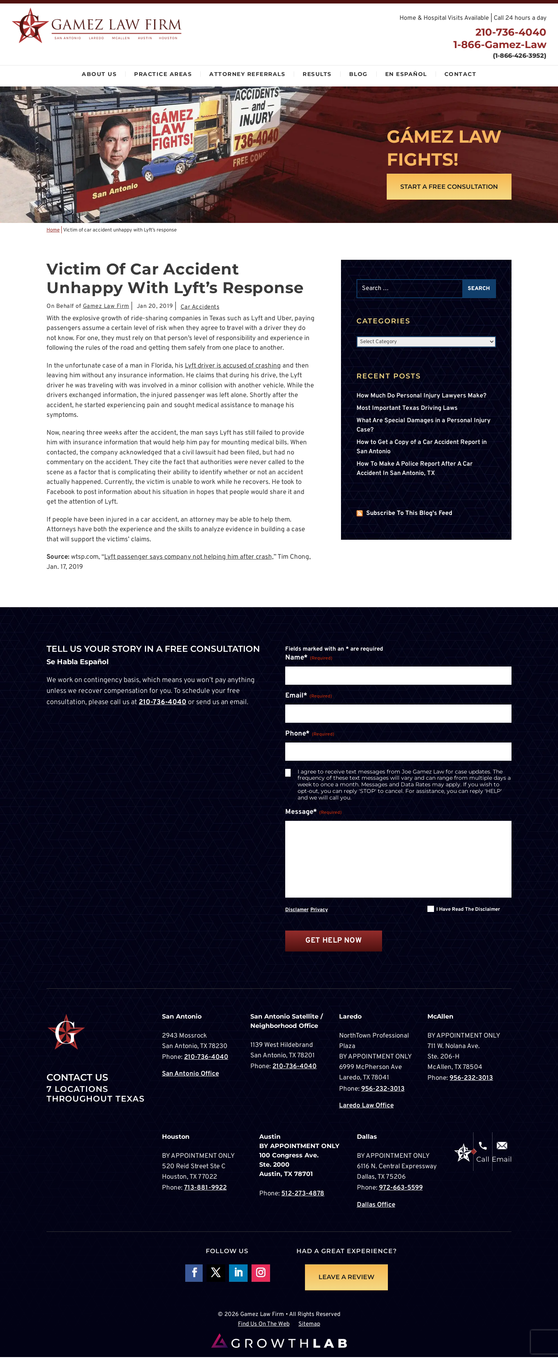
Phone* (309, 734)
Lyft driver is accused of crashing (234, 366)
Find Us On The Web (263, 1326)
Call (482, 1161)
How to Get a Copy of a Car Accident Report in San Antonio (421, 447)
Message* (313, 813)
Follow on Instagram (260, 1275)
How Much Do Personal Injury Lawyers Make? (421, 396)
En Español (406, 74)
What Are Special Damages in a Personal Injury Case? (423, 425)
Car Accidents (200, 307)
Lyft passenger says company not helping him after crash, (189, 557)
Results (317, 74)
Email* (308, 696)
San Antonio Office (190, 1075)
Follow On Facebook (193, 1275)
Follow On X (216, 1275)
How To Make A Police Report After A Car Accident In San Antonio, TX (414, 469)
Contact (460, 74)
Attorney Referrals (247, 74)
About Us (99, 74)
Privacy (319, 911)
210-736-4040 (509, 32)
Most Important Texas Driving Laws (407, 409)
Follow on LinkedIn (238, 1275)
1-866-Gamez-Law (498, 45)
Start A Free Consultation (449, 186)
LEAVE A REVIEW (346, 1279)
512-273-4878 (302, 1195)
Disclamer (296, 911)
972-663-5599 (401, 1189)
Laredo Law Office (366, 1107)
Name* (308, 658)
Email (502, 1161)
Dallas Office (376, 1206)
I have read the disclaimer (468, 911)
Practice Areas (163, 74)
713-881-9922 (205, 1189)
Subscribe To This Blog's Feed (409, 514)
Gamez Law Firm (106, 307)
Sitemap (309, 1326)
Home (53, 231)
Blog (358, 74)
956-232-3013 (383, 1091)
